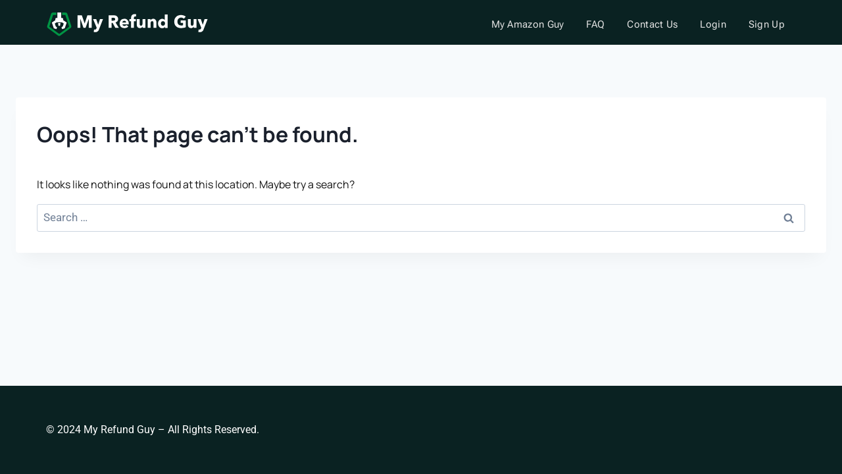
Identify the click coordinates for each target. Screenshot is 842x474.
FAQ (595, 24)
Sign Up (767, 24)
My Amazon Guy (527, 24)
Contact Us (652, 24)
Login (713, 24)
